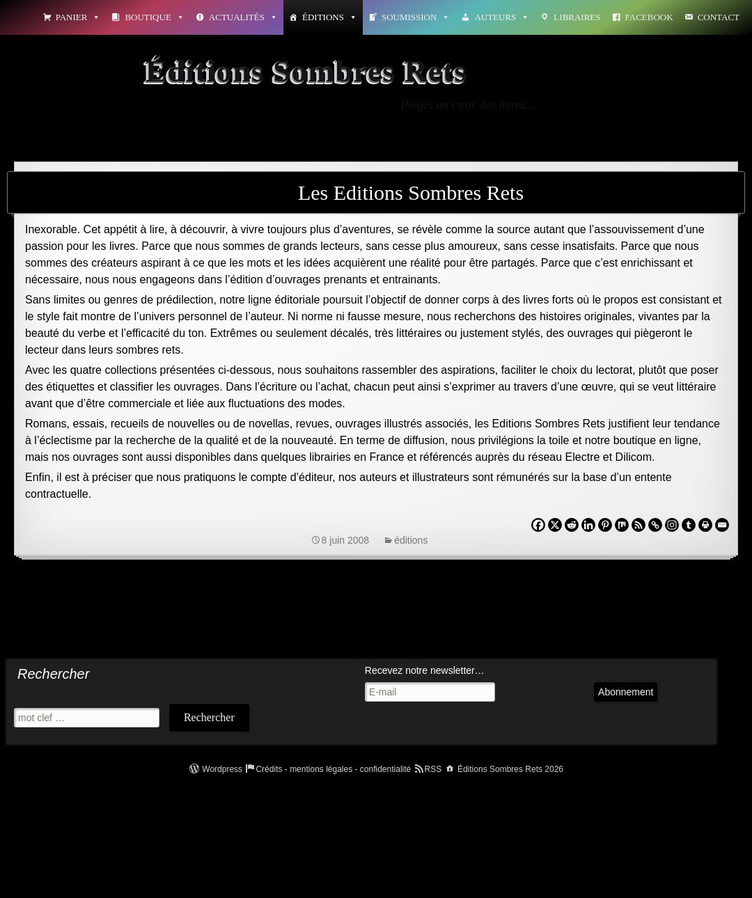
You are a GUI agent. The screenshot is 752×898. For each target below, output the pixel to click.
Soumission (416, 17)
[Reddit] (572, 525)
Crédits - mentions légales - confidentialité (333, 769)
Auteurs (501, 17)
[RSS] (638, 525)
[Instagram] (672, 525)
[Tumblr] (689, 525)
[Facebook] (538, 525)
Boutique (154, 17)
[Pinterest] (605, 525)
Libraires (577, 17)
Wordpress (222, 769)
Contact (718, 17)
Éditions (329, 17)
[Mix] (622, 525)
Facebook (649, 17)
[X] (555, 525)
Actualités (243, 17)
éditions (411, 540)
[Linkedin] (588, 525)
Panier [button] (78, 17)
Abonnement (625, 692)
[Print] (705, 525)
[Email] (722, 525)
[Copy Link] (655, 525)
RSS (433, 769)
